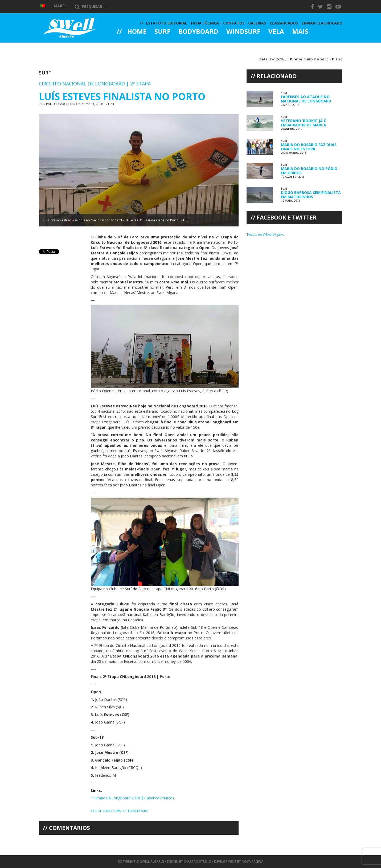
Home (136, 32)
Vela (276, 32)
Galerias (136, 46)
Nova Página (252, 861)
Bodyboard (198, 32)
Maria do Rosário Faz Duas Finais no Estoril (309, 146)
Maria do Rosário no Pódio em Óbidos (309, 170)
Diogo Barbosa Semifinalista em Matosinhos (311, 194)
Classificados (284, 23)
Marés (60, 5)
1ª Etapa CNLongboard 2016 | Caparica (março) (132, 797)
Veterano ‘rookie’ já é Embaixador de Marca (303, 122)
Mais (300, 32)
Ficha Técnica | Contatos (217, 23)
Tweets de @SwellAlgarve (266, 234)
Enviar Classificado (322, 23)
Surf (162, 32)
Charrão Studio (197, 861)
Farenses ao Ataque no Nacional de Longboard (306, 98)
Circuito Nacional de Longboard (119, 811)
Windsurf (243, 32)
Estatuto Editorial (166, 23)
